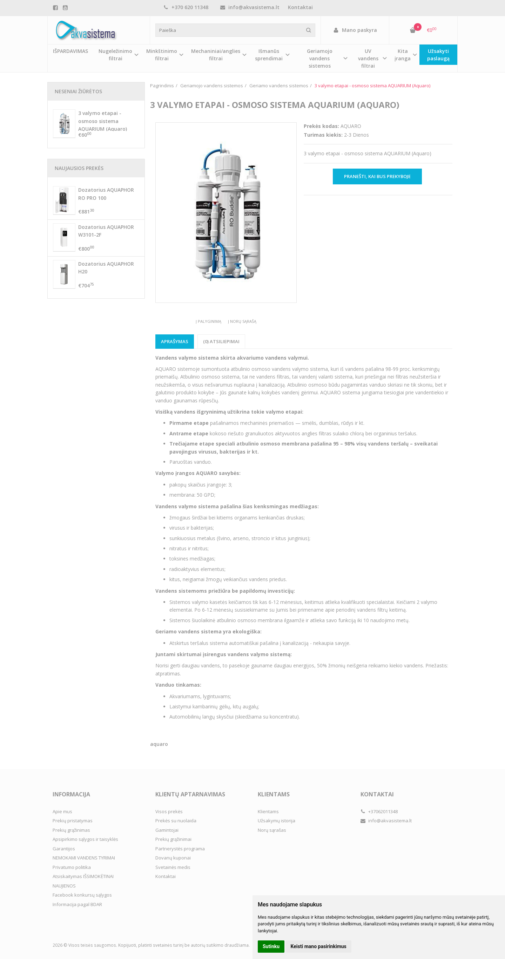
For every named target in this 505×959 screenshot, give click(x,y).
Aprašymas (174, 341)
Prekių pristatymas (73, 820)
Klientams (274, 794)
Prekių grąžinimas (71, 830)
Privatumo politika (72, 867)
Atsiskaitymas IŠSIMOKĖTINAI (83, 876)
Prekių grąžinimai (173, 839)
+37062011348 (379, 811)
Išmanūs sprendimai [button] (269, 55)
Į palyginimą (208, 321)
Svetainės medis (172, 867)
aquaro (159, 744)
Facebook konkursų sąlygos (82, 895)
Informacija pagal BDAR (77, 904)
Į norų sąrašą (242, 321)
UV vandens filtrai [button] (368, 58)
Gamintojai (167, 830)
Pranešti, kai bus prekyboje (377, 176)
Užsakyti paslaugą (438, 55)
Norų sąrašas (272, 830)
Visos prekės (169, 811)
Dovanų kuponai (173, 858)
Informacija (71, 794)
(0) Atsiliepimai (221, 341)
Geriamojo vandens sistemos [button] (319, 58)
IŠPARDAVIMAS (70, 51)
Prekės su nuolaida (175, 820)
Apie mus (62, 811)
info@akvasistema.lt (250, 7)
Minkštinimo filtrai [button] (161, 55)
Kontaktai (300, 7)
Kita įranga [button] (403, 55)
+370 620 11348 (185, 7)
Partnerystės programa (180, 848)
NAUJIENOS (64, 886)
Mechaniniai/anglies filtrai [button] (215, 55)
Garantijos (64, 848)
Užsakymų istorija (276, 820)
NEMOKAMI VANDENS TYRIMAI (84, 858)
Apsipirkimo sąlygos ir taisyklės (85, 839)
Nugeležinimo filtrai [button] (115, 55)
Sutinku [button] (271, 946)
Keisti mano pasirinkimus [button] (318, 946)
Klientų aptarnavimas (190, 794)
